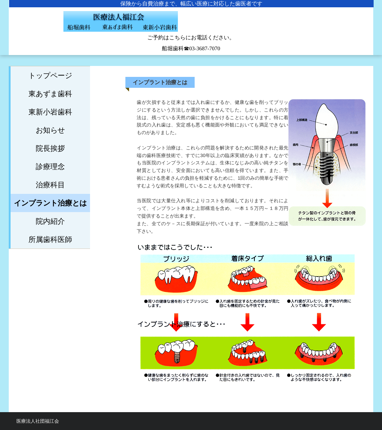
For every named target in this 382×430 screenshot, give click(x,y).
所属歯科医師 (50, 239)
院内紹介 (50, 221)
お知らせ (50, 130)
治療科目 (50, 185)
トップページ (50, 75)
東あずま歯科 (50, 94)
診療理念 (50, 167)
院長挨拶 (50, 148)
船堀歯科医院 (191, 25)
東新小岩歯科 (50, 112)
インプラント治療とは (50, 203)
